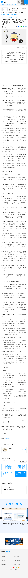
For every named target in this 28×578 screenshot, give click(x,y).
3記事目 (12, 14)
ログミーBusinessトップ (6, 4)
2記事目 (7, 14)
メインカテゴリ (14, 4)
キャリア (19, 4)
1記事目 (3, 14)
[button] (23, 461)
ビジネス (7, 438)
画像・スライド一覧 (20, 47)
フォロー (23, 449)
